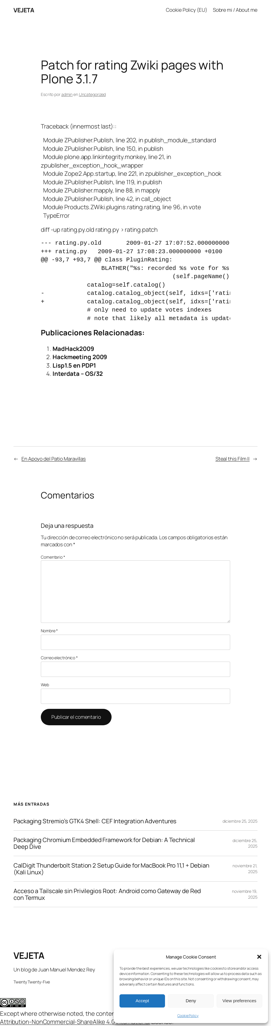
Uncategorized (92, 94)
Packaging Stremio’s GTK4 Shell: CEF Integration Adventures (95, 821)
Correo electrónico (59, 657)
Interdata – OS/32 (78, 373)
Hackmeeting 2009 (80, 357)
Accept (142, 1000)
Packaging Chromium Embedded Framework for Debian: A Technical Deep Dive (104, 843)
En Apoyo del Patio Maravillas (53, 458)
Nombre (49, 630)
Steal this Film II (233, 458)
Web (45, 684)
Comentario (53, 557)
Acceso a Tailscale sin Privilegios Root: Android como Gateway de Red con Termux (107, 894)
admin (67, 94)
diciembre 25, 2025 (240, 821)
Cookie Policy (187, 1015)
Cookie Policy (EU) (186, 9)
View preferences (240, 1000)
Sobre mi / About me (235, 9)
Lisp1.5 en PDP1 (74, 365)
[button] (259, 957)
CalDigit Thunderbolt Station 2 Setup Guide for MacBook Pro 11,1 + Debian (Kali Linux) (111, 868)
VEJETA (24, 10)
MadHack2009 (73, 348)
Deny (191, 1000)
